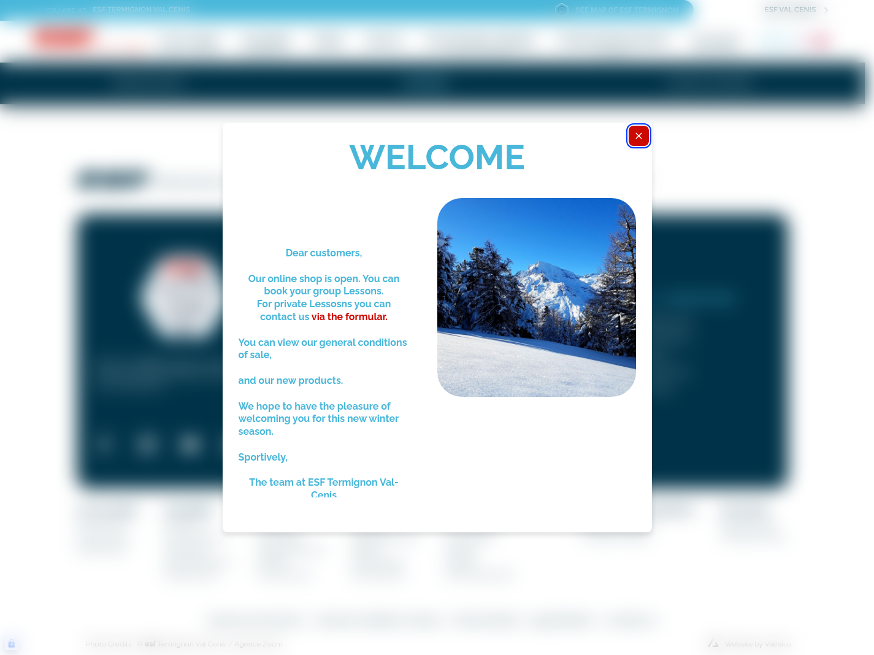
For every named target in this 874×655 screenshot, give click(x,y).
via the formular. (348, 317)
